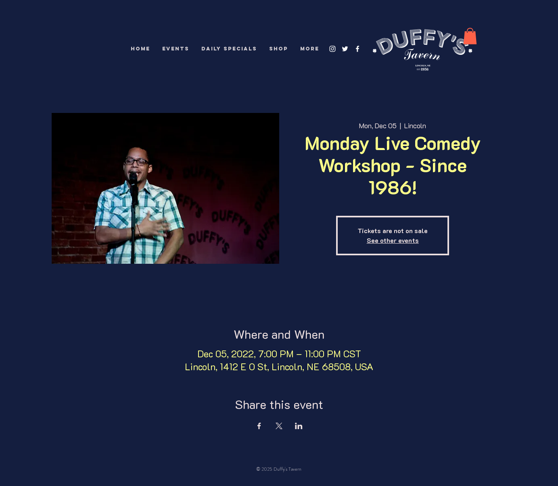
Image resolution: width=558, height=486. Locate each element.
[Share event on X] (279, 426)
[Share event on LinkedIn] (299, 426)
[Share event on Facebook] (259, 426)
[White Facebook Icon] (357, 49)
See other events (393, 240)
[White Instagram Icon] (332, 49)
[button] (470, 36)
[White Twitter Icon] (345, 49)
